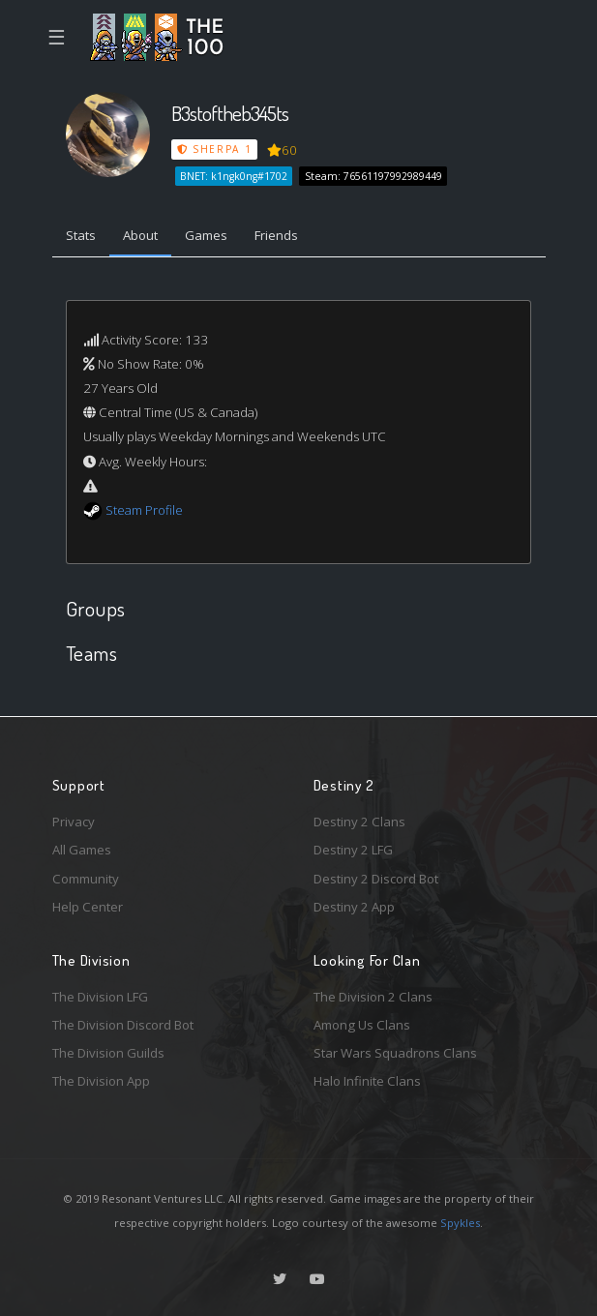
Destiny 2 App (354, 906)
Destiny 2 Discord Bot (375, 878)
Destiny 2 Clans (359, 821)
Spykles (460, 1222)
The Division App (101, 1081)
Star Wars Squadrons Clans (395, 1053)
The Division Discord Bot (123, 1024)
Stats (81, 235)
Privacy (73, 821)
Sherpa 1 (215, 149)
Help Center (87, 906)
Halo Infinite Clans (367, 1081)
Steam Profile (144, 510)
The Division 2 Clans (373, 996)
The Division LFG (100, 996)
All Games (81, 849)
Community (85, 878)
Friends (276, 235)
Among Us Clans (361, 1024)
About (140, 235)
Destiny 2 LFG (353, 849)
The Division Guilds (108, 1053)
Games (206, 235)
